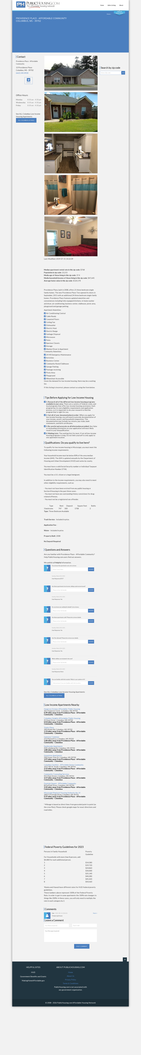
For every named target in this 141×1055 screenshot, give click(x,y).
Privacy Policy (70, 980)
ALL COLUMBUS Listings (26, 120)
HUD (33, 972)
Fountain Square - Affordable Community (60, 783)
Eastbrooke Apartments (53, 746)
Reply (95, 913)
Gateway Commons (51, 737)
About (121, 4)
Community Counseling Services (56, 774)
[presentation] (58, 947)
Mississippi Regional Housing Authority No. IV (62, 793)
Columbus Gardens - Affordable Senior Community (63, 765)
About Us (70, 976)
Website (28, 80)
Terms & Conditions (70, 983)
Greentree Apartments (53, 755)
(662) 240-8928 (22, 73)
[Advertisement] (71, 39)
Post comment (81, 946)
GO (123, 72)
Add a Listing (112, 4)
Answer (91, 569)
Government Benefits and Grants (33, 976)
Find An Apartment (119, 12)
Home (102, 4)
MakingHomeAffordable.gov (33, 980)
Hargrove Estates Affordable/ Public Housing (62, 709)
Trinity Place (49, 727)
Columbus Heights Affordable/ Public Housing (62, 718)
